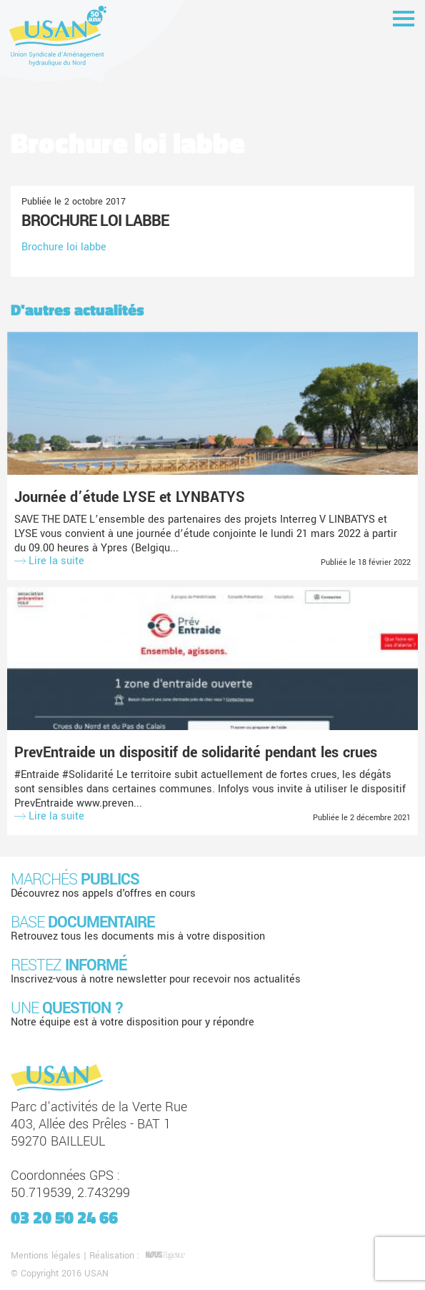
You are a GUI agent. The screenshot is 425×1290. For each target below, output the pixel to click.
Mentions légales (46, 1255)
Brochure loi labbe (95, 221)
